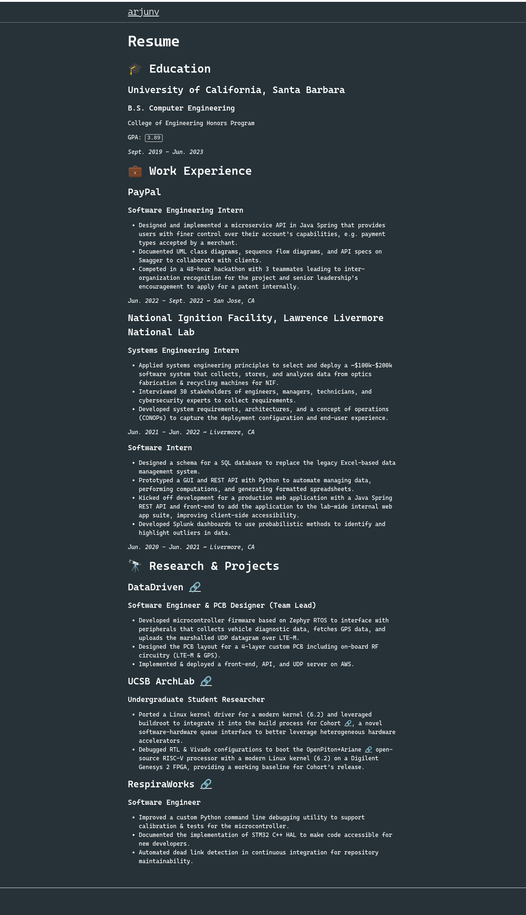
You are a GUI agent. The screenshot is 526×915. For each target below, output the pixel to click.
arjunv (143, 11)
